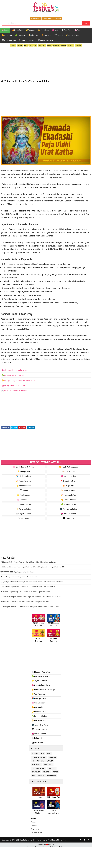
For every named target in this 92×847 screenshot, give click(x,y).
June (40, 45)
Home (33, 817)
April (31, 45)
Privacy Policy (36, 831)
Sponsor (58, 19)
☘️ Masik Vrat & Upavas (41, 675)
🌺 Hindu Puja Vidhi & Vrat (42, 684)
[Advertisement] (46, 62)
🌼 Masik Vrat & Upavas (68, 466)
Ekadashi (52, 756)
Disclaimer (35, 828)
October (63, 45)
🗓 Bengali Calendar (45, 40)
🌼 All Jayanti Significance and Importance (18, 380)
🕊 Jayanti (58, 35)
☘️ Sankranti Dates (68, 503)
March (26, 45)
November (71, 45)
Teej (33, 774)
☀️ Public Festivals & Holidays (43, 688)
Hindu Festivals (38, 759)
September (56, 45)
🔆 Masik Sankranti (68, 489)
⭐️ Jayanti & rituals (39, 680)
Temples (41, 774)
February (19, 45)
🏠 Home (5, 30)
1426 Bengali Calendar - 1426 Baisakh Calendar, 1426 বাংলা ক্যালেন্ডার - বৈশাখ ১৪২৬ (30, 606)
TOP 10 (55, 770)
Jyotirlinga (36, 763)
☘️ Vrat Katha (20, 35)
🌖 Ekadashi (33, 35)
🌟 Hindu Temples (23, 484)
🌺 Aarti (55, 30)
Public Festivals (38, 767)
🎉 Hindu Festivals (23, 475)
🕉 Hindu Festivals (9, 40)
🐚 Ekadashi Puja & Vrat (41, 671)
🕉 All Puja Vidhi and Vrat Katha (13, 385)
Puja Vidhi (51, 767)
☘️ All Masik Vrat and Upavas (12, 375)
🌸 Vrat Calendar (23, 498)
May (35, 45)
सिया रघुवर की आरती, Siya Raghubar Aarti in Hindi (17, 571)
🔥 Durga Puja (68, 484)
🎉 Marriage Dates (68, 494)
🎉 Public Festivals (73, 35)
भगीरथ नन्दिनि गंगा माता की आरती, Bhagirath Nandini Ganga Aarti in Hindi (25, 601)
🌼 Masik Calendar (68, 498)
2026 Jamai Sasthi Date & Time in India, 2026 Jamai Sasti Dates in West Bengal (28, 561)
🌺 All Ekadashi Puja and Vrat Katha (15, 369)
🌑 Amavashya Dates (68, 508)
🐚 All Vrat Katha (68, 470)
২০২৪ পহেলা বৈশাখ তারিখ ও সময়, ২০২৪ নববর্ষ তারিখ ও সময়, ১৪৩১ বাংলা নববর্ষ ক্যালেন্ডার (32, 581)
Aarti (49, 752)
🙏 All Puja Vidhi (23, 470)
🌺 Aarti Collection (68, 475)
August (49, 45)
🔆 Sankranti (46, 35)
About (33, 821)
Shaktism (46, 770)
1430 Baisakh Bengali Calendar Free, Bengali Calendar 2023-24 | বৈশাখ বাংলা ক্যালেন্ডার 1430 (33, 596)
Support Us (35, 19)
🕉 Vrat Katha (68, 517)
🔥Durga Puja (17, 30)
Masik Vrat (48, 763)
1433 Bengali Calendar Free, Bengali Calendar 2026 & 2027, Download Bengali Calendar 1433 (33, 566)
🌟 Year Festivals (23, 494)
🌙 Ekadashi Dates (23, 503)
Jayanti (50, 759)
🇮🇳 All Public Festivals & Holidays (14, 390)
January (13, 45)
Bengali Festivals (39, 756)
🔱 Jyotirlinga (43, 30)
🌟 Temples (30, 30)
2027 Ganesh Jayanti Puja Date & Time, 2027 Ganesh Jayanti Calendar (25, 591)
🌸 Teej (77, 30)
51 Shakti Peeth (38, 752)
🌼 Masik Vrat (7, 35)
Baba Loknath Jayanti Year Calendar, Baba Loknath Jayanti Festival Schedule (28, 586)
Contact (34, 824)
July (44, 45)
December (78, 45)
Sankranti (36, 770)
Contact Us (47, 19)
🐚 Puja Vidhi (66, 30)
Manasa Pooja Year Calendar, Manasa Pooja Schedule (19, 576)
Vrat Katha (51, 774)
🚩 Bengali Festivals (26, 40)
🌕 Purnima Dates (23, 508)
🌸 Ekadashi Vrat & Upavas (23, 466)
